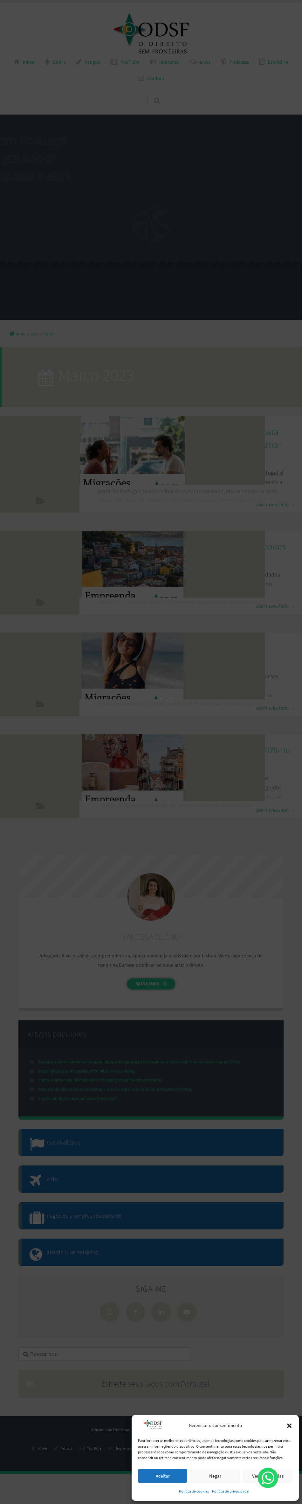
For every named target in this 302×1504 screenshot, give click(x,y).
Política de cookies (194, 1491)
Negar (215, 1476)
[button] (289, 1426)
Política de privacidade (230, 1491)
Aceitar (163, 1476)
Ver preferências (268, 1476)
